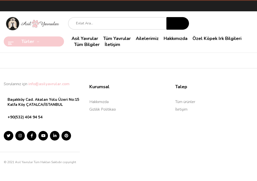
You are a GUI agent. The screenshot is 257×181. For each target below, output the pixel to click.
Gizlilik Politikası (102, 109)
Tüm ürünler (185, 101)
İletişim (181, 109)
